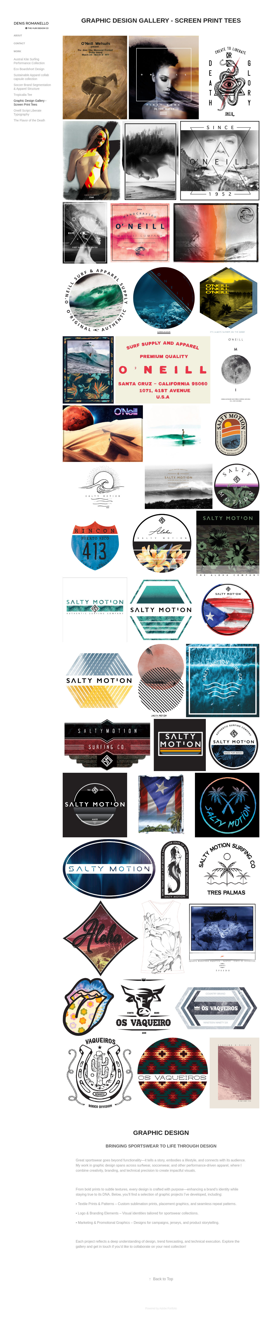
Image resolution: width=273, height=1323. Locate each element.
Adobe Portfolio (168, 1308)
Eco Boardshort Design (29, 69)
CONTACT (19, 43)
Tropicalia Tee (23, 94)
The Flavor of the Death (29, 120)
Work (17, 51)
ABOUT (18, 35)
